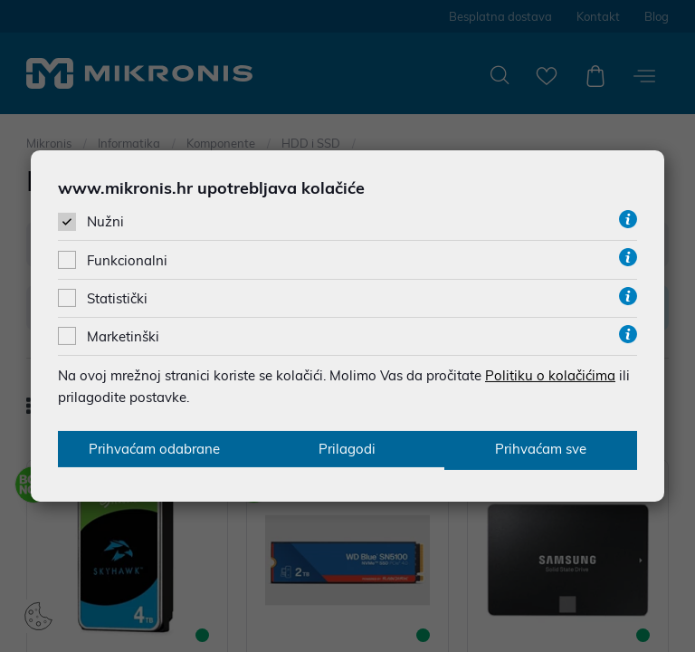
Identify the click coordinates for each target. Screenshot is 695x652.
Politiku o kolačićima (550, 374)
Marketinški (123, 335)
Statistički (117, 297)
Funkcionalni (127, 259)
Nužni (105, 221)
